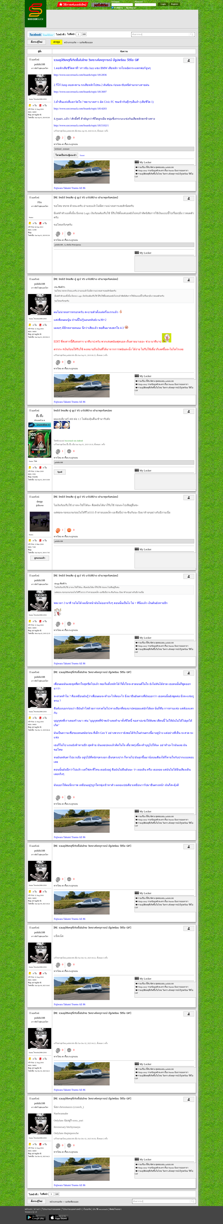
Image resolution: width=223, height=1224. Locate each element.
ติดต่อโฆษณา (115, 1209)
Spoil (59, 472)
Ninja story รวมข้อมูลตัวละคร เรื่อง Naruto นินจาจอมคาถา (163, 170)
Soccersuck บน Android (74, 441)
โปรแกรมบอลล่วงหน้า (71, 1209)
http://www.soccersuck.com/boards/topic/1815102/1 (81, 125)
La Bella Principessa (72, 245)
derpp (40, 501)
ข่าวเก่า (37, 1209)
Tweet (82, 155)
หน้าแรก (28, 1209)
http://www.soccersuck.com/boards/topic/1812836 (80, 74)
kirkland (58, 149)
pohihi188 (39, 64)
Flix (39, 202)
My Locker (143, 162)
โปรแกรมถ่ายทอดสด (51, 1209)
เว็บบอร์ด (87, 1209)
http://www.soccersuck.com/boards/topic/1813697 (80, 91)
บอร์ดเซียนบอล (86, 42)
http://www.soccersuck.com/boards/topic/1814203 (80, 108)
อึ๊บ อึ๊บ (39, 416)
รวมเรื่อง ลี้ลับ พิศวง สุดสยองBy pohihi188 (156, 167)
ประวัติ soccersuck (100, 1209)
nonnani (66, 149)
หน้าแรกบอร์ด (70, 42)
